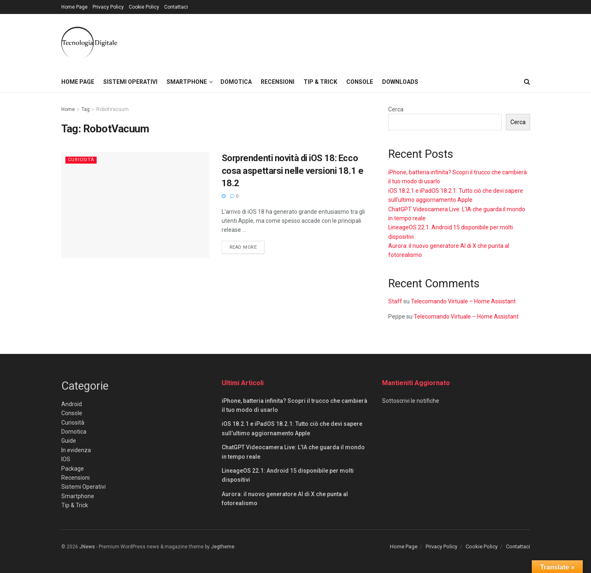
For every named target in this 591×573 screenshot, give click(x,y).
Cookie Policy (144, 7)
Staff (395, 301)
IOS (65, 459)
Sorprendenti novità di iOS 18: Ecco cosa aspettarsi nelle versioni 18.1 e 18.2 (293, 171)
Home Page (74, 7)
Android (71, 404)
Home (68, 109)
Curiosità (81, 159)
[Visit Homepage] (89, 43)
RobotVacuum (112, 109)
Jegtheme (222, 547)
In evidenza (76, 450)
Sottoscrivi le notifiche (410, 400)
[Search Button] (527, 82)
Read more (247, 246)
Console (359, 82)
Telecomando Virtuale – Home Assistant (463, 301)
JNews (87, 547)
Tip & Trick (320, 82)
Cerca (395, 109)
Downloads (400, 82)
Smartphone (187, 82)
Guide (68, 440)
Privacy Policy (108, 7)
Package (72, 468)
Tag (85, 109)
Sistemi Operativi (130, 82)
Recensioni (277, 82)
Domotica (236, 82)
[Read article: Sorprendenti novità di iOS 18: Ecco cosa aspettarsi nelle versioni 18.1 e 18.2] (135, 205)
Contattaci (176, 7)
